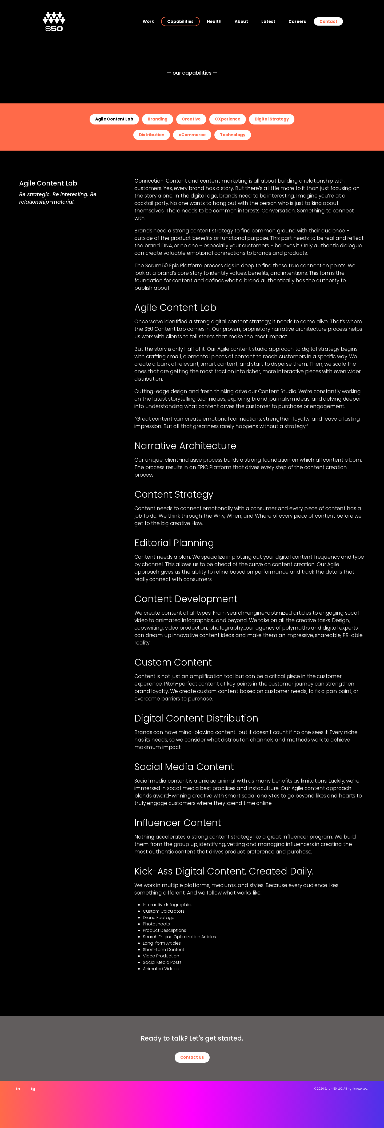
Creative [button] (191, 119)
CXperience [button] (227, 119)
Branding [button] (157, 119)
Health (214, 21)
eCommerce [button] (192, 135)
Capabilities (180, 21)
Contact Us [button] (192, 1057)
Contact (328, 21)
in (18, 1089)
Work (148, 21)
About (241, 21)
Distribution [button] (151, 135)
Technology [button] (232, 135)
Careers (297, 21)
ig (33, 1089)
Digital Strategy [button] (272, 119)
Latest (268, 21)
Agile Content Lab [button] (114, 119)
